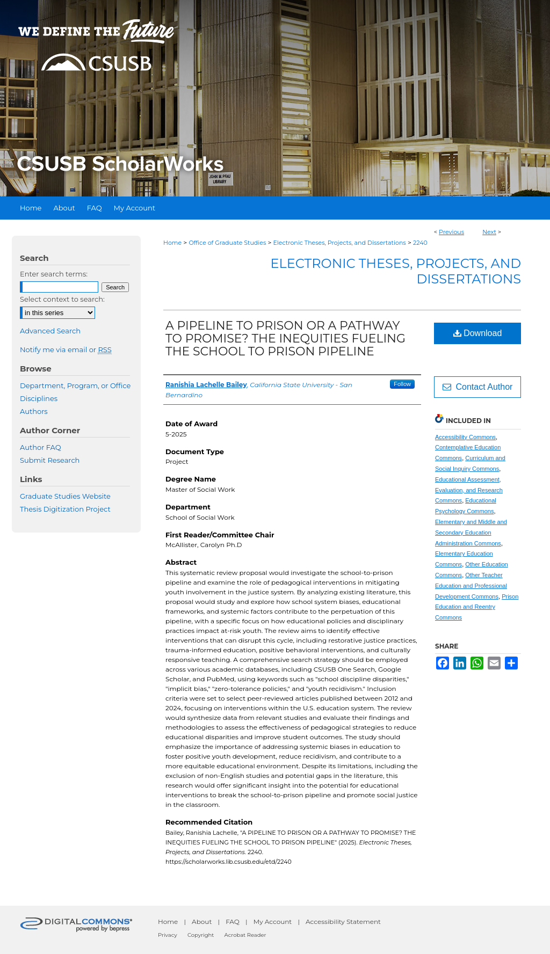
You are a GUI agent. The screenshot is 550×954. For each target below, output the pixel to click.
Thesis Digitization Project (65, 509)
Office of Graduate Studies (227, 242)
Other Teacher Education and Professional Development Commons (471, 586)
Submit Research (49, 460)
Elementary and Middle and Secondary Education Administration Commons (471, 533)
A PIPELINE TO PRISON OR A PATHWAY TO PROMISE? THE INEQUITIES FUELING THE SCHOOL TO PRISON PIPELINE (285, 338)
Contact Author (478, 386)
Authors (34, 411)
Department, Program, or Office (75, 385)
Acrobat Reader (245, 934)
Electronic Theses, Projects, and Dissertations (339, 242)
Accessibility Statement (343, 921)
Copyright (200, 934)
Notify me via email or (66, 349)
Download (477, 333)
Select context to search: (62, 299)
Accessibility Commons (465, 437)
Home (172, 242)
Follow (402, 384)
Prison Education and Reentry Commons (476, 607)
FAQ (233, 921)
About (202, 921)
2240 (420, 242)
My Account (273, 921)
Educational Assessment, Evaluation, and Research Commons (469, 490)
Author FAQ (40, 447)
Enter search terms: (54, 274)
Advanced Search (50, 330)
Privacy (167, 934)
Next (489, 232)
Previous (451, 232)
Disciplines (38, 398)
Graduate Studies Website (65, 496)
